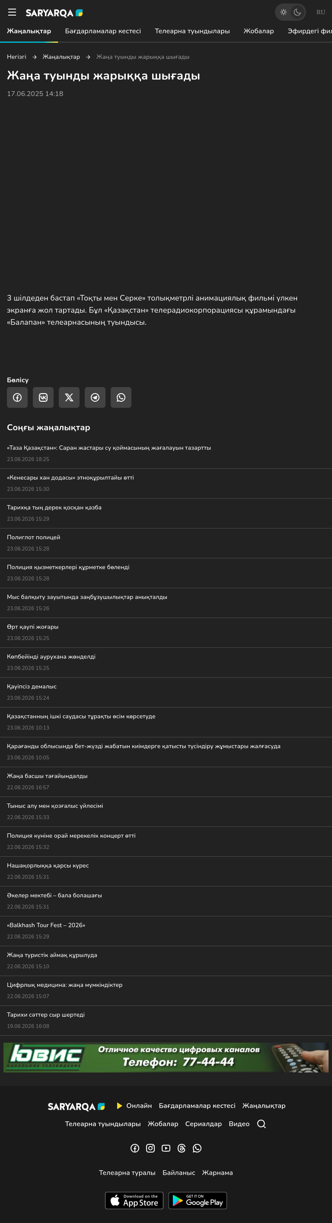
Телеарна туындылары (192, 31)
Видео (239, 1124)
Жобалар (259, 31)
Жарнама (217, 1173)
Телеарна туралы (127, 1173)
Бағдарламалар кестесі (103, 31)
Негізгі (16, 57)
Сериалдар (203, 1124)
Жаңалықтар (29, 31)
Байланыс (179, 1173)
